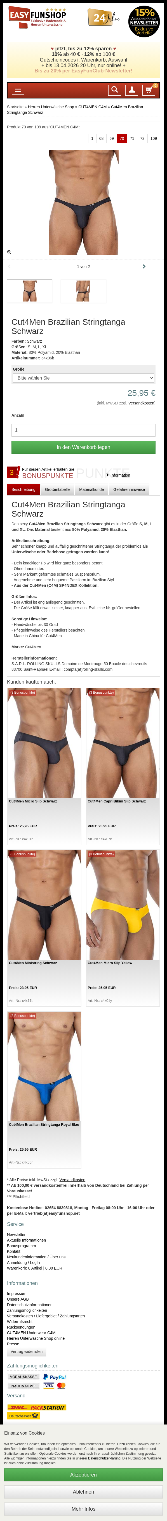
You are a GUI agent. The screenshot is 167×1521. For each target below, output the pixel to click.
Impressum (16, 1293)
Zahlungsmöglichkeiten (27, 1310)
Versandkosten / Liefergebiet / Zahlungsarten (46, 1316)
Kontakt (13, 1251)
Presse (13, 1344)
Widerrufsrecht (19, 1321)
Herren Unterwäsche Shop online (36, 1338)
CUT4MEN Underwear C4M (31, 1333)
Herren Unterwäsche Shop (51, 107)
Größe (18, 369)
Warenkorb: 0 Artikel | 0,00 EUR (34, 1268)
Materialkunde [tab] (91, 489)
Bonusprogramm (21, 1246)
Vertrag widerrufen (27, 1351)
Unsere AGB (18, 1299)
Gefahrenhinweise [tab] (129, 489)
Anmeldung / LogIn (23, 1262)
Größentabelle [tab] (57, 489)
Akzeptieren (83, 1475)
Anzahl (17, 415)
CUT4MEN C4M (92, 107)
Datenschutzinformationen (30, 1305)
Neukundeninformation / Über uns (36, 1257)
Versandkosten (141, 403)
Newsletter (16, 1234)
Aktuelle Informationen (26, 1240)
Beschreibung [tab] (23, 489)
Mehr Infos (83, 1509)
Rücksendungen (21, 1327)
